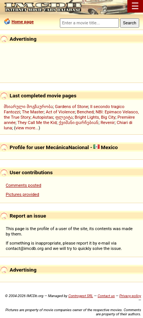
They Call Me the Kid (37, 122)
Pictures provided (22, 194)
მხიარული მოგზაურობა (28, 106)
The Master (32, 111)
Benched (85, 111)
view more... (27, 127)
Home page (22, 21)
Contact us (106, 296)
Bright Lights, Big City (95, 117)
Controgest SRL (80, 296)
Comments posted (23, 185)
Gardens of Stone (71, 106)
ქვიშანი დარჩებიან (79, 122)
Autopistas (42, 117)
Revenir (108, 122)
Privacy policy (130, 296)
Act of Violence (60, 111)
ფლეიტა (64, 117)
